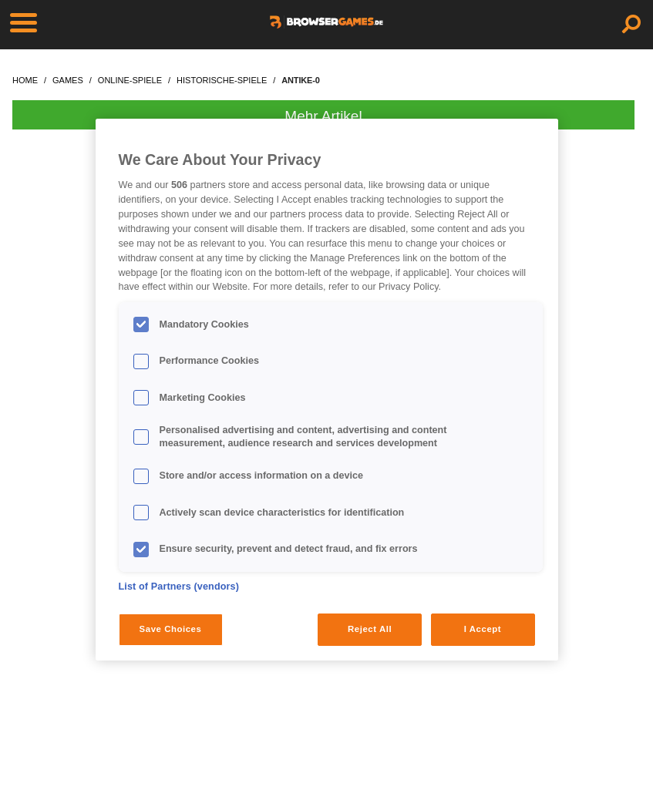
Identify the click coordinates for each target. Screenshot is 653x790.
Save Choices (171, 629)
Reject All (370, 629)
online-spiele (130, 80)
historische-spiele (222, 80)
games (67, 80)
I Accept (482, 629)
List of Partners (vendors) (179, 586)
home (25, 80)
